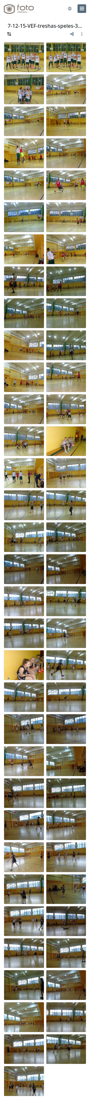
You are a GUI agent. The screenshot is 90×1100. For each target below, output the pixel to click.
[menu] (82, 8)
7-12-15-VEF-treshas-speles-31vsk (45, 25)
